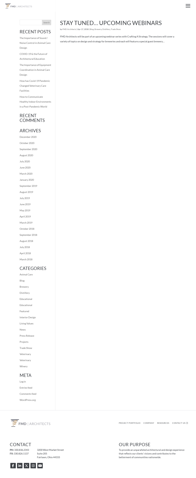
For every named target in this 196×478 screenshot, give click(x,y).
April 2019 (25, 216)
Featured (24, 311)
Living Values (26, 323)
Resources (163, 423)
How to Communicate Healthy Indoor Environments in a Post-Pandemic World (35, 101)
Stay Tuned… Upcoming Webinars (111, 22)
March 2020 (26, 173)
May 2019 (25, 210)
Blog (92, 29)
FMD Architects (69, 29)
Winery (23, 366)
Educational (26, 298)
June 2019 (25, 204)
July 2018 (25, 247)
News (23, 329)
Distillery (106, 29)
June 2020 (25, 167)
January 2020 (27, 179)
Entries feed (26, 387)
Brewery (98, 29)
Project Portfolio (129, 423)
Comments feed (28, 393)
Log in (23, 381)
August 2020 (26, 155)
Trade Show (116, 29)
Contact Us (178, 423)
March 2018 (26, 259)
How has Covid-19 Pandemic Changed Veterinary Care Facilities (35, 85)
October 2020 (27, 143)
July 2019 (25, 198)
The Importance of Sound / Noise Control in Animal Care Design (35, 42)
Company (148, 423)
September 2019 (28, 185)
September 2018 (28, 234)
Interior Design (28, 317)
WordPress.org (28, 399)
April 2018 (25, 253)
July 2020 (25, 161)
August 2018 (26, 240)
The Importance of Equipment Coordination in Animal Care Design (35, 69)
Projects (24, 341)
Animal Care (26, 274)
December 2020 (28, 136)
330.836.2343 (21, 449)
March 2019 (26, 222)
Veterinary (25, 354)
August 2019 (26, 191)
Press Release (27, 335)
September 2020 (28, 149)
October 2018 (27, 228)
